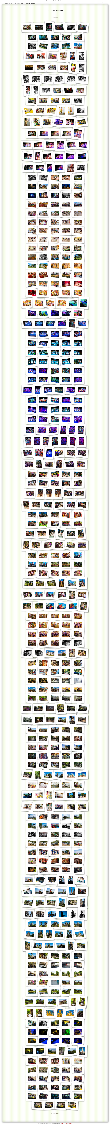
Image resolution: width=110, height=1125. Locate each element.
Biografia (62, 0)
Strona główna (49, 0)
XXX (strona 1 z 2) (19, 3)
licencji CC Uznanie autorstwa (66, 1123)
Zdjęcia (53, 1123)
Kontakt (54, 0)
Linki (58, 0)
